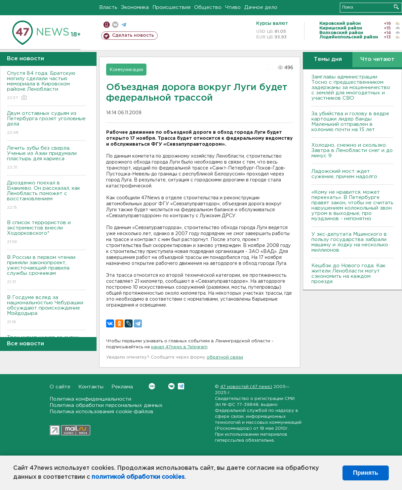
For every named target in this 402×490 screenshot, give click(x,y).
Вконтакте (152, 386)
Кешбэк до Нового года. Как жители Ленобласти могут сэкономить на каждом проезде (348, 274)
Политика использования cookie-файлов (101, 412)
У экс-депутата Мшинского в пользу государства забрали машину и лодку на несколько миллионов (349, 242)
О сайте (60, 387)
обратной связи (225, 357)
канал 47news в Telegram (179, 347)
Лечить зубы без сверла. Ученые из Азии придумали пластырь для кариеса (46, 158)
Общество (207, 7)
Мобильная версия (106, 25)
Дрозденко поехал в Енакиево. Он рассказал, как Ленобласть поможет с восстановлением (46, 195)
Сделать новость (133, 35)
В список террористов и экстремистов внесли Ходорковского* (46, 232)
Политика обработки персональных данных (106, 405)
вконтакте (115, 25)
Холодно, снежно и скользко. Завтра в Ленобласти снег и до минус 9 (352, 150)
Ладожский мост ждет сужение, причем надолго (344, 174)
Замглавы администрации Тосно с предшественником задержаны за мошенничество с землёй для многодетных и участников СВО (350, 87)
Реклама (122, 387)
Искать (396, 6)
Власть (108, 7)
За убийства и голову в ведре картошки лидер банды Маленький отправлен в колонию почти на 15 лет (350, 122)
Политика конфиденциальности (90, 399)
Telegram (181, 386)
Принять (365, 472)
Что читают (377, 59)
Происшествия (171, 7)
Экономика (135, 7)
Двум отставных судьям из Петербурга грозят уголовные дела (46, 123)
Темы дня (328, 59)
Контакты (90, 387)
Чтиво (233, 7)
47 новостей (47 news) (246, 387)
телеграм (124, 25)
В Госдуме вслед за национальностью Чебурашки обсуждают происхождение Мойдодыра (46, 310)
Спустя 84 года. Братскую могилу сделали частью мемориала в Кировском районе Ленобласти (46, 86)
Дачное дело (260, 7)
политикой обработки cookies (138, 477)
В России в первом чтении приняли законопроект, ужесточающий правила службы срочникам (46, 270)
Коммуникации (126, 70)
